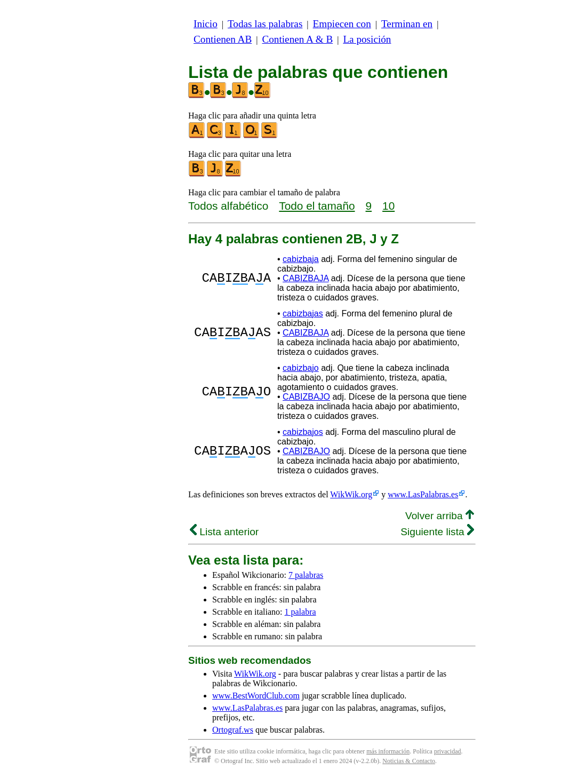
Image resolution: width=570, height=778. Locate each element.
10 (388, 206)
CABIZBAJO (306, 396)
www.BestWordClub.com (256, 695)
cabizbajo (301, 367)
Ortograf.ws (232, 729)
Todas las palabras (265, 23)
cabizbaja (301, 259)
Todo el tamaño (317, 206)
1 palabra (300, 611)
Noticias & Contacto (408, 761)
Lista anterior (224, 531)
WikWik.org (351, 494)
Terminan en (406, 23)
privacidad (447, 751)
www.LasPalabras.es (423, 494)
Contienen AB (223, 39)
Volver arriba (439, 515)
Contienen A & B (297, 39)
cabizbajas (303, 313)
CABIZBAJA (305, 278)
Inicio (206, 23)
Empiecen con (342, 23)
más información (388, 751)
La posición (367, 39)
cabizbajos (303, 431)
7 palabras (305, 574)
